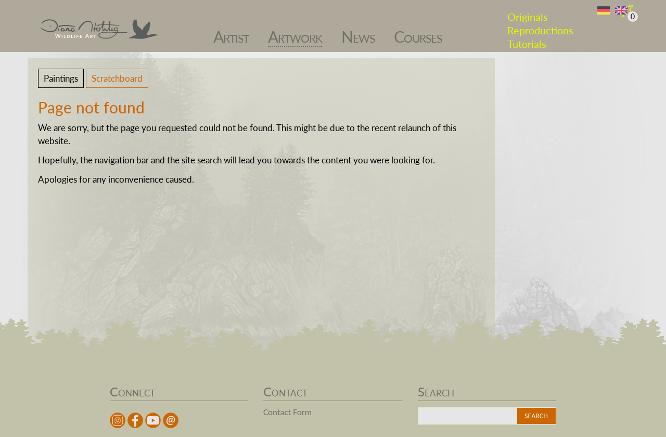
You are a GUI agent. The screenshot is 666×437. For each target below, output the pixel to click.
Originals (527, 11)
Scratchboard (117, 78)
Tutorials (526, 38)
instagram (117, 420)
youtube (153, 420)
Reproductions (540, 25)
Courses (418, 31)
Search (536, 416)
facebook (135, 420)
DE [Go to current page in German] (603, 11)
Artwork (295, 31)
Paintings (61, 78)
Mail (170, 420)
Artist (231, 31)
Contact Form (287, 412)
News (358, 31)
